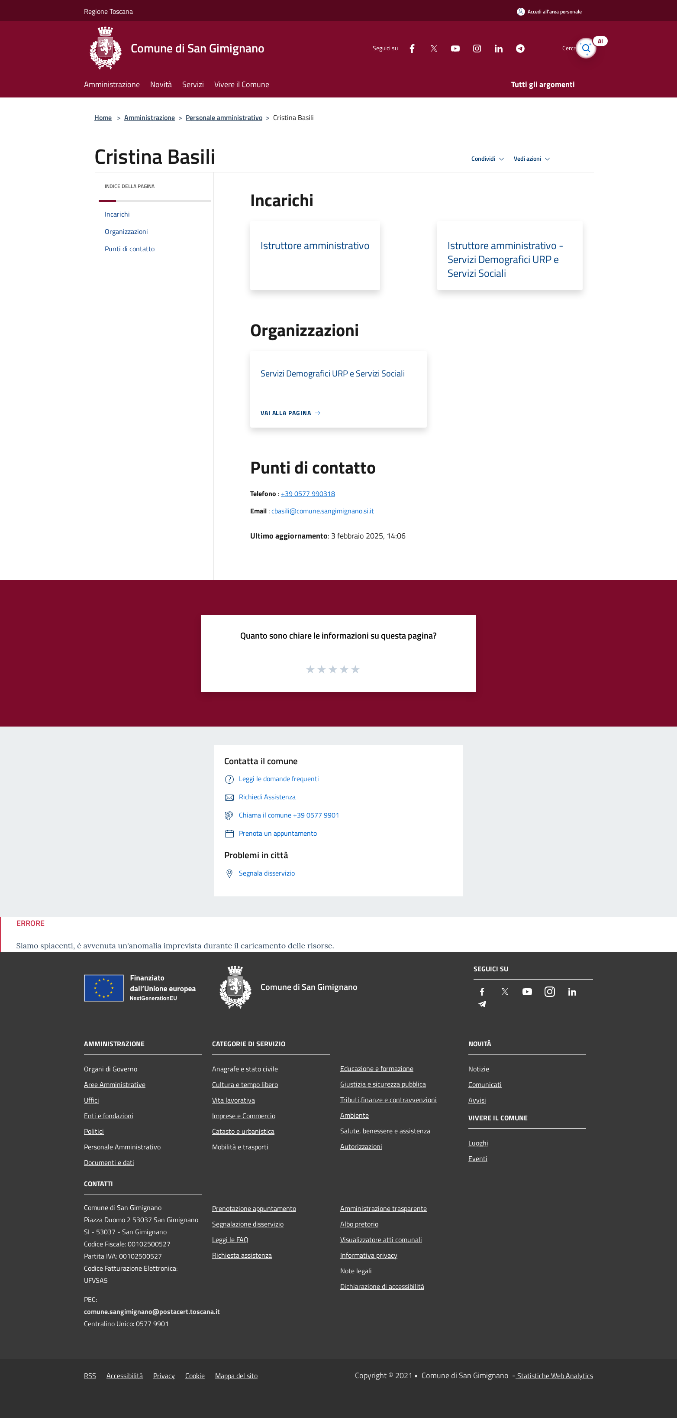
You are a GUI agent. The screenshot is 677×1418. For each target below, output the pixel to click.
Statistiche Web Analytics (554, 1375)
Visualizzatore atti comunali (381, 1239)
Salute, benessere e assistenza (385, 1131)
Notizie (478, 1069)
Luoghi (478, 1143)
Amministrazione (149, 117)
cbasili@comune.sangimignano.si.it (322, 511)
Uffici (91, 1100)
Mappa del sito (236, 1375)
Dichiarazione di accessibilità (382, 1286)
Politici (94, 1131)
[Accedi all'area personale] (549, 11)
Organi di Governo (110, 1069)
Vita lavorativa (233, 1100)
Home (103, 117)
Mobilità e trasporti (240, 1147)
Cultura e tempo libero (245, 1084)
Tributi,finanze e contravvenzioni (388, 1099)
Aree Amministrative (114, 1084)
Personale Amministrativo (122, 1147)
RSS (90, 1375)
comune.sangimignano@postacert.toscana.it (152, 1311)
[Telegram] (505, 48)
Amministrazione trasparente (383, 1208)
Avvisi (477, 1100)
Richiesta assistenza (242, 1255)
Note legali (356, 1270)
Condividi (489, 159)
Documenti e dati (109, 1162)
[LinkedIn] (484, 48)
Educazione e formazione (376, 1068)
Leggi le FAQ (230, 1239)
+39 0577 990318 (308, 493)
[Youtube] (440, 48)
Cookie (195, 1375)
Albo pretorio (359, 1224)
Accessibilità (124, 1375)
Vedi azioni (533, 159)
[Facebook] (397, 48)
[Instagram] (462, 48)
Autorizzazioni (361, 1146)
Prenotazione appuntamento (254, 1208)
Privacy (164, 1375)
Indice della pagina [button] (130, 186)
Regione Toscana (108, 11)
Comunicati (485, 1084)
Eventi (477, 1158)
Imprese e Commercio (243, 1115)
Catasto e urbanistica (243, 1131)
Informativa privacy (368, 1255)
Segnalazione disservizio (248, 1224)
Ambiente (354, 1115)
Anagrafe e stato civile (245, 1069)
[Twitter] (419, 48)
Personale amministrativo (224, 117)
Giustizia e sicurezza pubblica (383, 1084)
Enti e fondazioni (108, 1115)
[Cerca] (582, 48)
